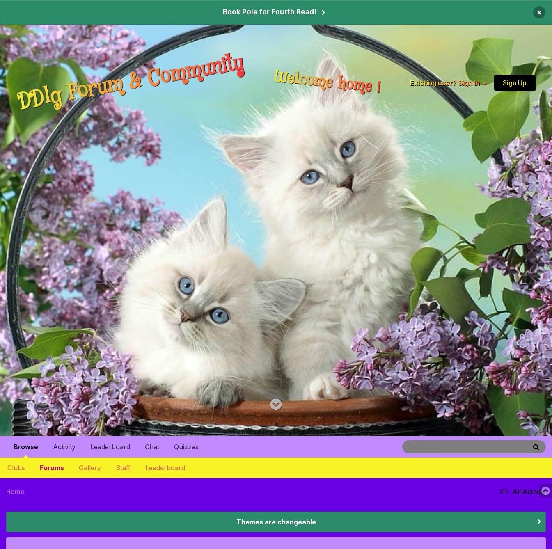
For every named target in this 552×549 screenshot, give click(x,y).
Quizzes (186, 447)
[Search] (442, 446)
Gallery (90, 468)
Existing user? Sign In (448, 82)
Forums (52, 468)
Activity (64, 447)
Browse (26, 450)
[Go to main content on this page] (276, 405)
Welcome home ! (327, 82)
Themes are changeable (276, 522)
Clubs (16, 468)
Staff (123, 468)
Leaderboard (165, 468)
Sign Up (515, 82)
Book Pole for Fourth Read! (269, 12)
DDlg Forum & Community (130, 82)
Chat (152, 447)
